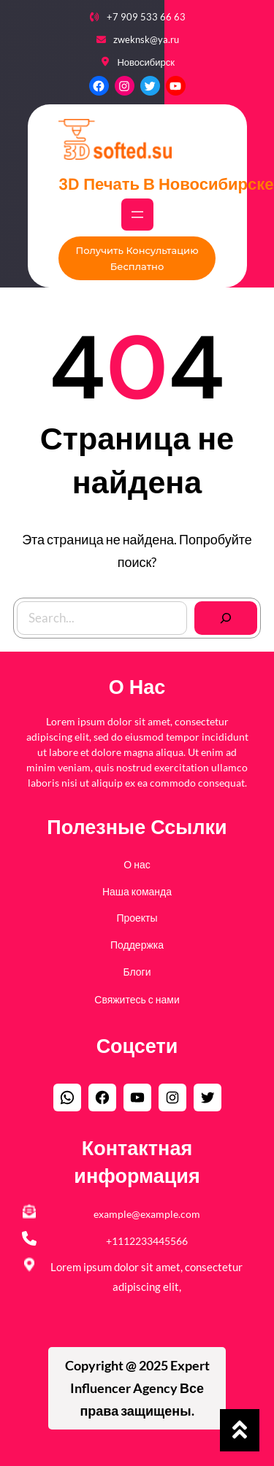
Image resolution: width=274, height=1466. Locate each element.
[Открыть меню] (137, 214)
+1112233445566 (147, 1241)
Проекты (136, 917)
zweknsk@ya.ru (146, 39)
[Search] (225, 618)
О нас (136, 864)
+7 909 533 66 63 (146, 17)
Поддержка (137, 944)
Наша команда (137, 891)
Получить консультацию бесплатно (136, 258)
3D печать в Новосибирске (165, 184)
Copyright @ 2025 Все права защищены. (137, 1388)
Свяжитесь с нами (136, 999)
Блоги (137, 971)
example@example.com (147, 1214)
